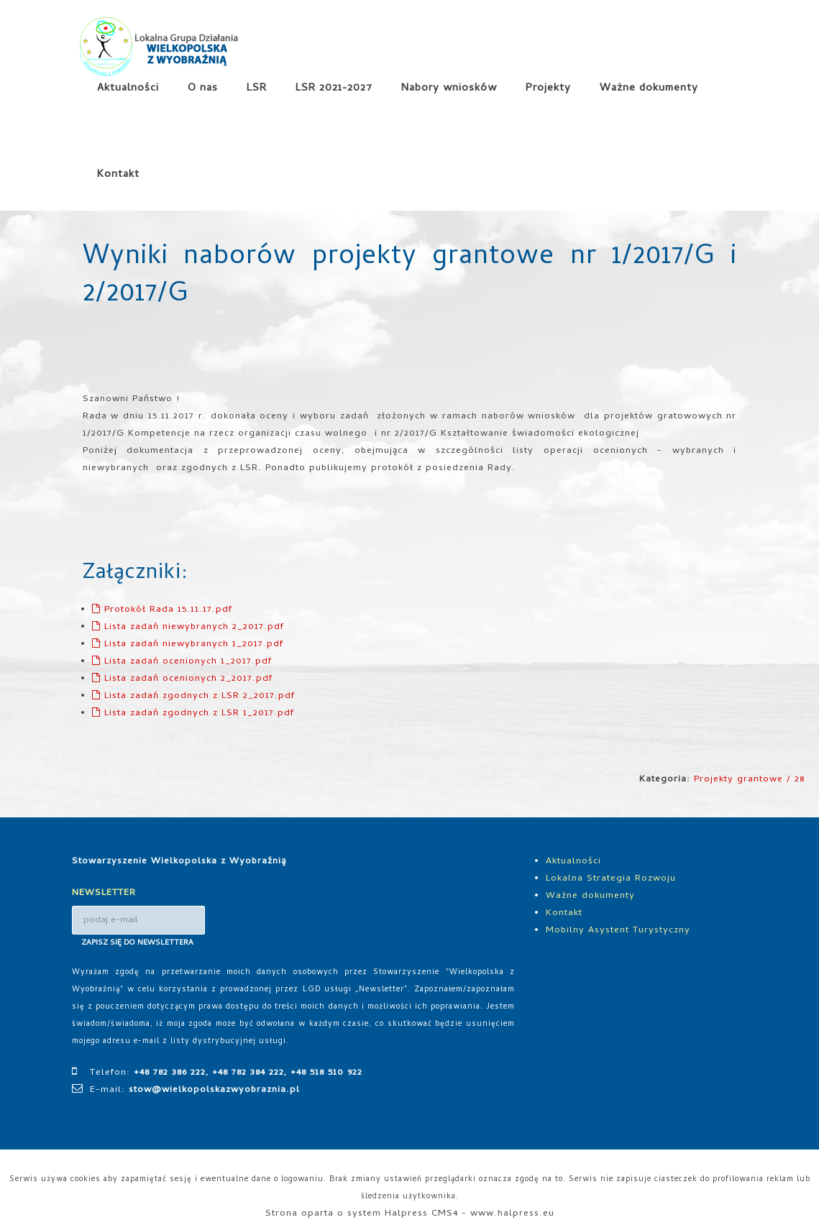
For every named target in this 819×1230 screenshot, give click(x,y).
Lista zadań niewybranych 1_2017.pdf (187, 644)
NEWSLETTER (104, 893)
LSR (257, 88)
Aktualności (128, 88)
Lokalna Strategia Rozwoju (611, 878)
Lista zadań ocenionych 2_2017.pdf (182, 679)
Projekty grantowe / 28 (749, 779)
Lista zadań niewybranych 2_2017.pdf (188, 627)
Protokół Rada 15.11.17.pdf (162, 610)
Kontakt (118, 174)
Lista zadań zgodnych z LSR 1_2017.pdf (193, 713)
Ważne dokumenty (649, 88)
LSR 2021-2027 (334, 88)
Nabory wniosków (449, 88)
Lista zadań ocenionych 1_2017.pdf (182, 661)
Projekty (548, 88)
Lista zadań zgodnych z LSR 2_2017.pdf (193, 696)
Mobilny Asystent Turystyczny (618, 930)
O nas (203, 88)
